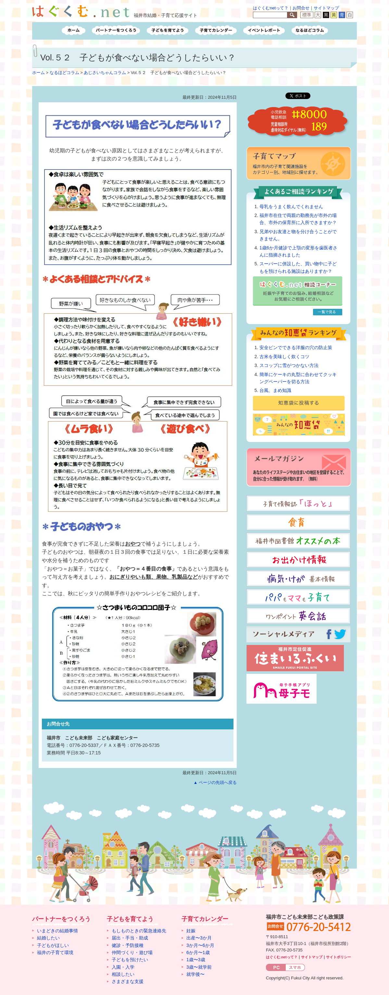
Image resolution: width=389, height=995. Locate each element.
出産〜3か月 (199, 937)
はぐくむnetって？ (270, 8)
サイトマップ (326, 8)
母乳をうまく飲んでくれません (291, 206)
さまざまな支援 (128, 981)
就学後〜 (195, 974)
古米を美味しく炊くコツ (284, 356)
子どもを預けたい (130, 959)
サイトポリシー (338, 957)
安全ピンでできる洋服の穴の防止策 (295, 347)
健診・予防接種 (128, 945)
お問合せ (301, 8)
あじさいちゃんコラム (105, 72)
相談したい (123, 974)
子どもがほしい (53, 945)
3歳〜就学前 (199, 967)
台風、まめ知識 (275, 390)
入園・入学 (123, 967)
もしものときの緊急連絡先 (139, 930)
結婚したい (48, 937)
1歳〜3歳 (195, 959)
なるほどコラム (64, 72)
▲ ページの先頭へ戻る (215, 782)
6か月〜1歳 (198, 952)
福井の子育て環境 (55, 952)
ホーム (38, 72)
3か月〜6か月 (200, 945)
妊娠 (190, 930)
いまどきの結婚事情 (57, 930)
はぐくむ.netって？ (281, 957)
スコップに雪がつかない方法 (289, 365)
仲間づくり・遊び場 (132, 952)
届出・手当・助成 (130, 937)
